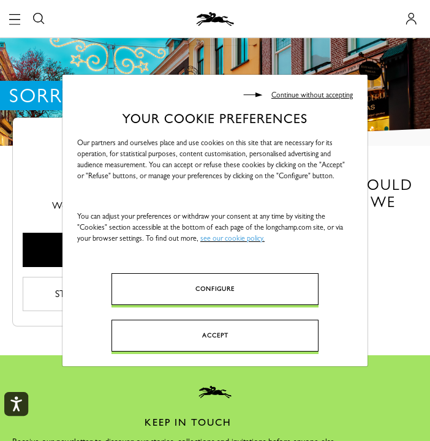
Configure (215, 288)
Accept (215, 335)
